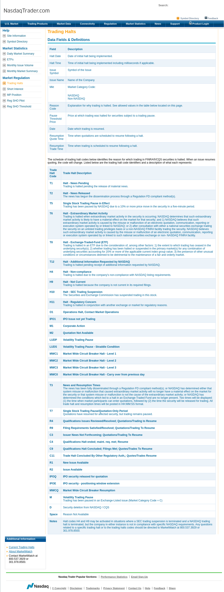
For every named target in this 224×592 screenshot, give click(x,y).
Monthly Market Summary (22, 71)
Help (147, 588)
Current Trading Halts (21, 547)
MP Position (14, 94)
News (158, 23)
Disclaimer (76, 588)
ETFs (10, 59)
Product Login (199, 23)
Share (172, 588)
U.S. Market (11, 23)
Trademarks (93, 588)
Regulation (110, 23)
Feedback (213, 18)
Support (175, 23)
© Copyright (59, 588)
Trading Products (37, 23)
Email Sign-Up (139, 576)
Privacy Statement (114, 588)
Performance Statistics (114, 576)
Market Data (64, 23)
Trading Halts (15, 83)
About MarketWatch (20, 551)
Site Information (16, 35)
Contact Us (134, 588)
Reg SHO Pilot (16, 100)
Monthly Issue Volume (20, 65)
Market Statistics (135, 23)
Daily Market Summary (20, 53)
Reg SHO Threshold (19, 106)
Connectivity (87, 23)
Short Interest (15, 89)
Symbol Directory (190, 18)
